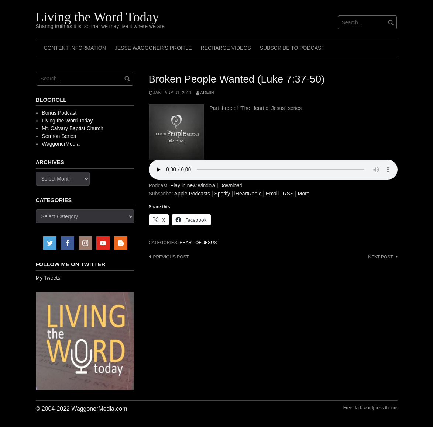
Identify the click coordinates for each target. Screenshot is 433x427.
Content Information (75, 48)
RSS (288, 194)
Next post (380, 257)
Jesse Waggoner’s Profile (153, 48)
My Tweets (48, 278)
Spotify (222, 194)
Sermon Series (59, 136)
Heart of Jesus (198, 242)
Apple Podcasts (192, 194)
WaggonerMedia (60, 144)
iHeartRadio (248, 194)
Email (272, 194)
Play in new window (192, 185)
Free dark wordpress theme (370, 407)
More (304, 194)
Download (230, 185)
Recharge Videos (226, 48)
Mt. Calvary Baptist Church (72, 128)
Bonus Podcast (59, 113)
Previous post (171, 257)
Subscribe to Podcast (292, 48)
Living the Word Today (97, 17)
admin (207, 93)
